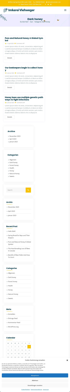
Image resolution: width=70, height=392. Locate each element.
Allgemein (12, 160)
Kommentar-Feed (14, 323)
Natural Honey (14, 174)
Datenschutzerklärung (36, 389)
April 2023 (12, 139)
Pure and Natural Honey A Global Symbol (24, 39)
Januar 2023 (13, 142)
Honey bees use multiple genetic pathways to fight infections (24, 98)
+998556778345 (38, 2)
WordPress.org (13, 327)
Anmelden (11, 314)
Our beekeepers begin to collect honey (24, 69)
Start (31, 22)
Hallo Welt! (11, 232)
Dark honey (13, 163)
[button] (67, 360)
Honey (11, 171)
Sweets (11, 177)
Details (9, 58)
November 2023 (14, 136)
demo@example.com (54, 2)
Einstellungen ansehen (35, 385)
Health (11, 168)
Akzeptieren (35, 375)
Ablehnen (35, 380)
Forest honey (14, 166)
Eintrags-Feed (13, 319)
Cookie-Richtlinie (25, 389)
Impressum (46, 389)
